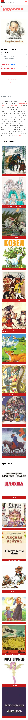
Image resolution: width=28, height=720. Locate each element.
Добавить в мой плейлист (14, 73)
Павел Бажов (17, 135)
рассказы (7, 2)
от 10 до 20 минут (6, 88)
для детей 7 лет (6, 92)
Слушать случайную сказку (9, 82)
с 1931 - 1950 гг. (5, 86)
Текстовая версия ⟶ (8, 68)
